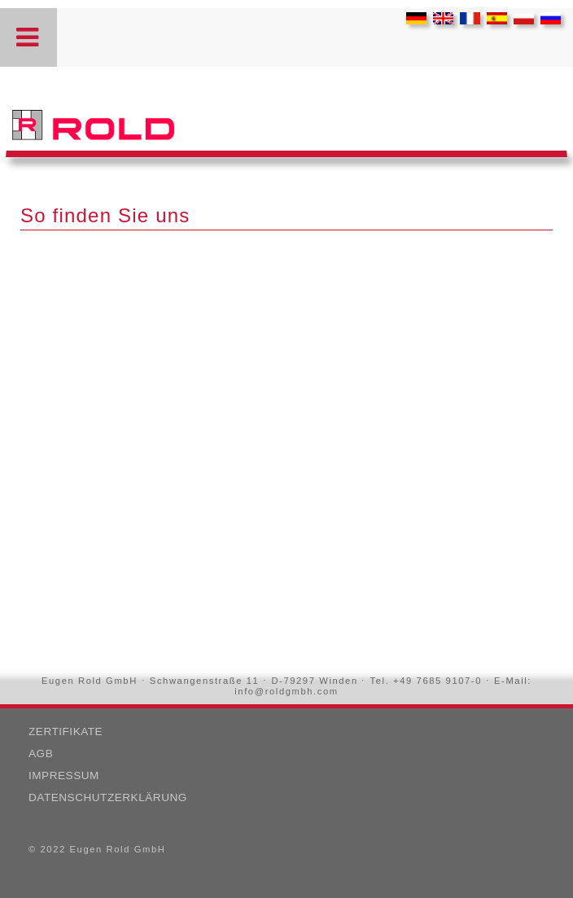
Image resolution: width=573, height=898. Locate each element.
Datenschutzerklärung (107, 797)
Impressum (63, 775)
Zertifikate (65, 731)
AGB (40, 753)
